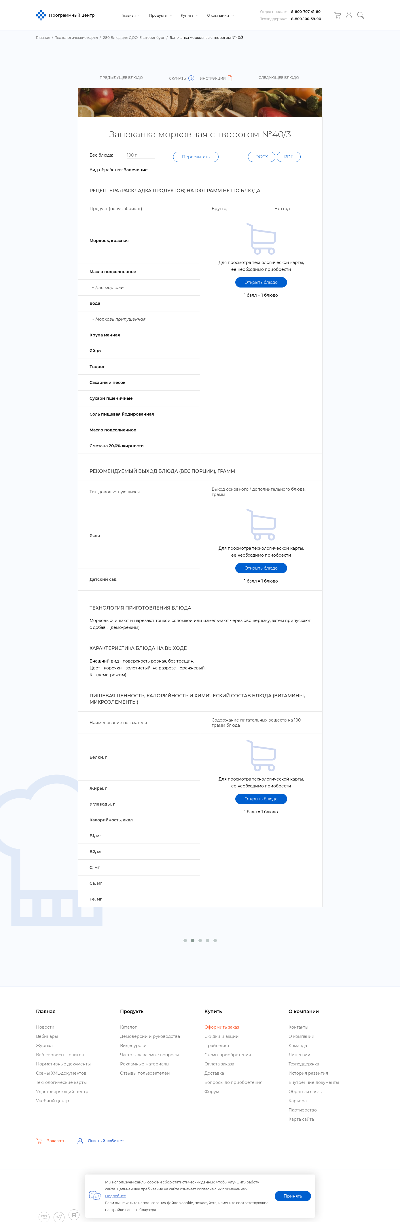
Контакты (298, 1027)
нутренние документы (314, 1082)
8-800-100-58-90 (306, 19)
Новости (45, 1027)
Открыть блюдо (261, 282)
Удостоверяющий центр (62, 1091)
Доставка (214, 1073)
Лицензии (299, 1054)
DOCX (261, 156)
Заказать (50, 1141)
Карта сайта (301, 1119)
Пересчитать (196, 156)
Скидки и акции (221, 1036)
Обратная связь (305, 1091)
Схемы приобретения (227, 1054)
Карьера (298, 1100)
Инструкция (217, 78)
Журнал (44, 1045)
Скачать (181, 78)
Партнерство (303, 1110)
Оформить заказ (221, 1027)
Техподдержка (304, 1064)
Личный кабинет (100, 1141)
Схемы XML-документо (61, 1073)
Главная (130, 15)
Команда (298, 1045)
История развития (308, 1073)
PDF (288, 156)
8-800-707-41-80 (306, 11)
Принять (293, 1196)
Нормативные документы (63, 1064)
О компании (220, 15)
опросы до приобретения (233, 1082)
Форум (211, 1091)
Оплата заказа (219, 1064)
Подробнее (115, 1196)
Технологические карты (61, 1082)
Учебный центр (52, 1100)
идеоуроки (133, 1045)
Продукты (160, 15)
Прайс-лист (217, 1045)
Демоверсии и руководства (150, 1036)
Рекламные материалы (144, 1064)
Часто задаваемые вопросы (149, 1054)
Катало (128, 1027)
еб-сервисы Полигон (60, 1054)
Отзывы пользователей (145, 1073)
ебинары (47, 1036)
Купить (189, 15)
